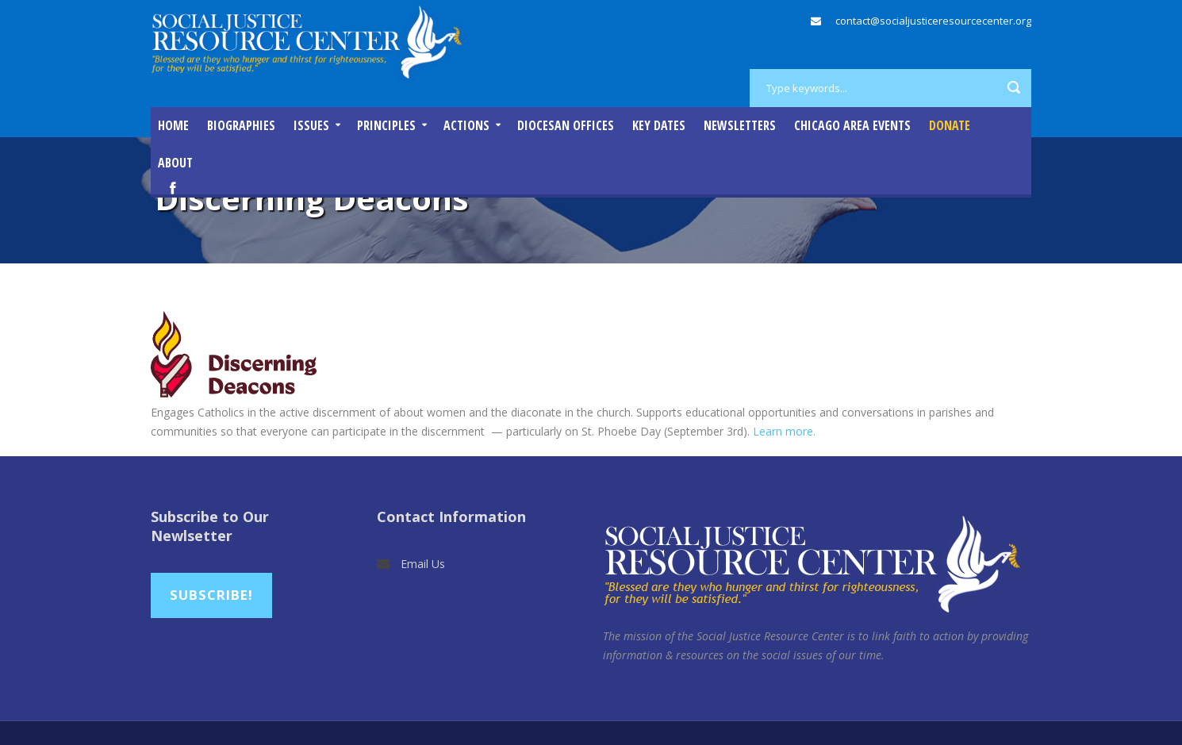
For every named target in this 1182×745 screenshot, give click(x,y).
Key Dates (658, 125)
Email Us (423, 563)
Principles (386, 125)
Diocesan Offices (565, 125)
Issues (311, 125)
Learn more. (784, 431)
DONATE (949, 125)
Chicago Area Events (852, 125)
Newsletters (740, 125)
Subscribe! (211, 595)
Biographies (241, 125)
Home (173, 125)
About (175, 162)
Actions (466, 125)
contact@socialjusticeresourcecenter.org (933, 20)
